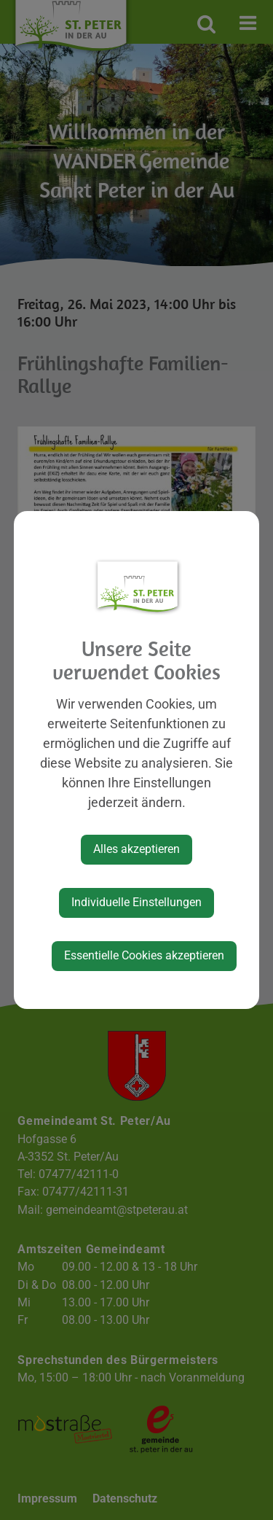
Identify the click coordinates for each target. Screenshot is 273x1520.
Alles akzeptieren (136, 849)
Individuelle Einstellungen (136, 902)
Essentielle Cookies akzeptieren (144, 955)
